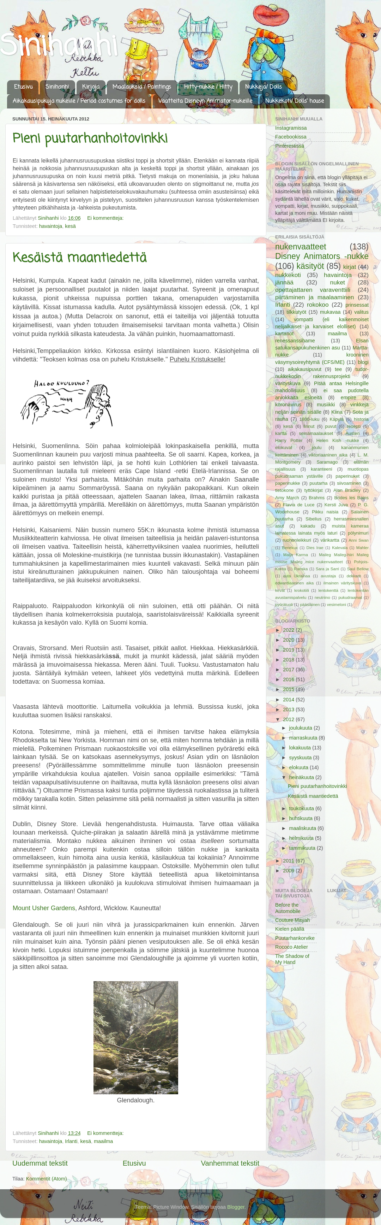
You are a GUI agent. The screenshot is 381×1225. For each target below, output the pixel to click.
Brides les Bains (351, 497)
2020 (289, 640)
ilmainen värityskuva (342, 583)
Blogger (235, 1207)
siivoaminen (349, 483)
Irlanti (71, 1141)
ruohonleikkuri (297, 540)
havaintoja (50, 226)
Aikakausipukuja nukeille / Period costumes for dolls (79, 101)
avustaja (328, 576)
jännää (284, 282)
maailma (103, 1141)
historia (361, 419)
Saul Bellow (358, 569)
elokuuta (299, 767)
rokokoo (317, 304)
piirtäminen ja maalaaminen (314, 297)
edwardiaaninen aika (294, 583)
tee (338, 369)
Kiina (337, 412)
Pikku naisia (325, 511)
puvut (330, 426)
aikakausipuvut (304, 369)
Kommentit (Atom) (46, 1179)
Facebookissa (291, 137)
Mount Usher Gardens (44, 908)
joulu (316, 447)
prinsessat (357, 305)
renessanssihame (295, 340)
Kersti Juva (336, 504)
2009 (289, 870)
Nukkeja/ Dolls (263, 87)
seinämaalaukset (316, 433)
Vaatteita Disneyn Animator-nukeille (205, 101)
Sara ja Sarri (327, 569)
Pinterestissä (289, 146)
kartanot (284, 333)
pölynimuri (358, 533)
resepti (354, 426)
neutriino (322, 597)
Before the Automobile (288, 908)
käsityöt (310, 266)
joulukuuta (301, 728)
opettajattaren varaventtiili (312, 289)
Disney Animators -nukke (322, 256)
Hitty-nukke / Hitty (208, 87)
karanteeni (321, 469)
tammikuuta (303, 848)
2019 (289, 650)
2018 (289, 659)
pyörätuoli (284, 604)
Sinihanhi (58, 47)
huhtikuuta (301, 818)
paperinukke (287, 483)
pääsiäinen (310, 604)
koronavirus (288, 404)
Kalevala (339, 548)
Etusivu (23, 87)
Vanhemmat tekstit (230, 1163)
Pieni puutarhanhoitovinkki (90, 139)
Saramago (327, 462)
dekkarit (353, 576)
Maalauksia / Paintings (142, 87)
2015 (289, 689)
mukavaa (330, 312)
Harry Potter (289, 440)
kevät (280, 590)
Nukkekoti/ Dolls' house (294, 101)
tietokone (284, 490)
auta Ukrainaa (296, 576)
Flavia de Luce (298, 504)
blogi (363, 362)
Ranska (301, 569)
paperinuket (347, 476)
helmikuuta (302, 838)
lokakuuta (301, 747)
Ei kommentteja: (106, 218)
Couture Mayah (292, 920)
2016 (289, 679)
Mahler (362, 548)
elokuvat (283, 447)
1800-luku (309, 419)
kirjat (349, 266)
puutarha (318, 483)
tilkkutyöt (296, 312)
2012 (289, 719)
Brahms (317, 497)
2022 (289, 630)
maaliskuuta (303, 828)
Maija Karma (295, 555)
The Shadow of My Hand (292, 959)
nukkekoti (288, 274)
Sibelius (313, 519)
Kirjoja (90, 87)
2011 (289, 861)
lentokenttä (328, 590)
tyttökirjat (313, 490)
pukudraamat (350, 597)
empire (348, 397)
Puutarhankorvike (295, 938)
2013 (289, 709)
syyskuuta (301, 757)
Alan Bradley (347, 490)
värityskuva (288, 383)
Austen (352, 433)
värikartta (329, 540)
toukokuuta (302, 808)
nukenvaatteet (300, 246)
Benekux (290, 548)
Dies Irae (315, 548)
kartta (280, 433)
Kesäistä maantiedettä (79, 258)
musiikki (326, 404)
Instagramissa (291, 128)
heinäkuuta (302, 777)
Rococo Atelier (291, 947)
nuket (337, 282)
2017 (289, 669)
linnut (308, 426)
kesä (70, 226)
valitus (361, 312)
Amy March (287, 497)
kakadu (308, 526)
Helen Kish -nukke (337, 440)
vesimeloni (336, 604)
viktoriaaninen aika (328, 455)
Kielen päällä (289, 929)
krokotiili (301, 590)
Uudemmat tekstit (40, 1163)
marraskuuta (304, 738)
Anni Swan (359, 540)
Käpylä (337, 419)
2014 (289, 699)
